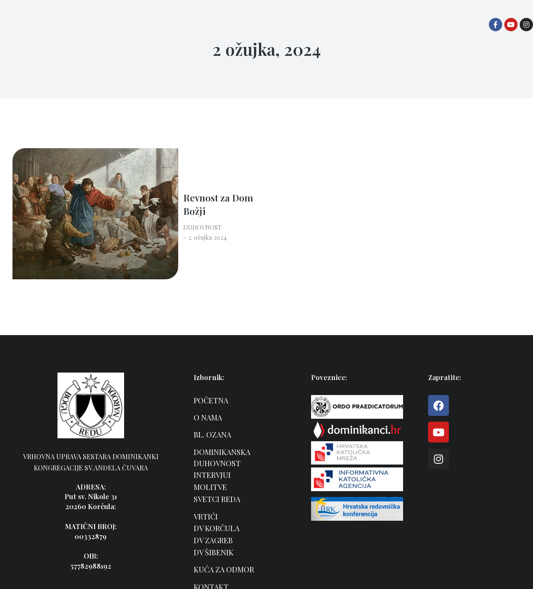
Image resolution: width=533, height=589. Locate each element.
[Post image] (43, 179)
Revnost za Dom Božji (136, 172)
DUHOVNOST (106, 188)
